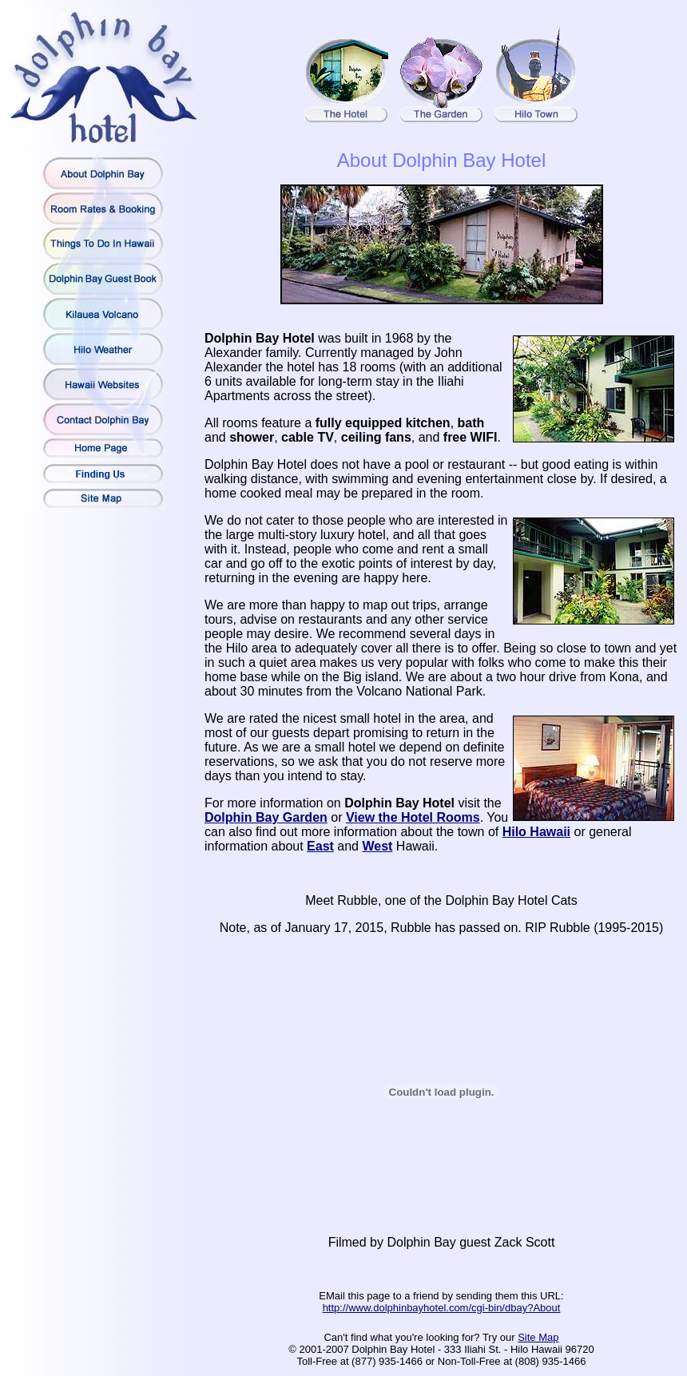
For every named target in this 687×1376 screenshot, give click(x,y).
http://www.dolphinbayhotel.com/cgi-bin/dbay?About (442, 1308)
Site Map (538, 1337)
